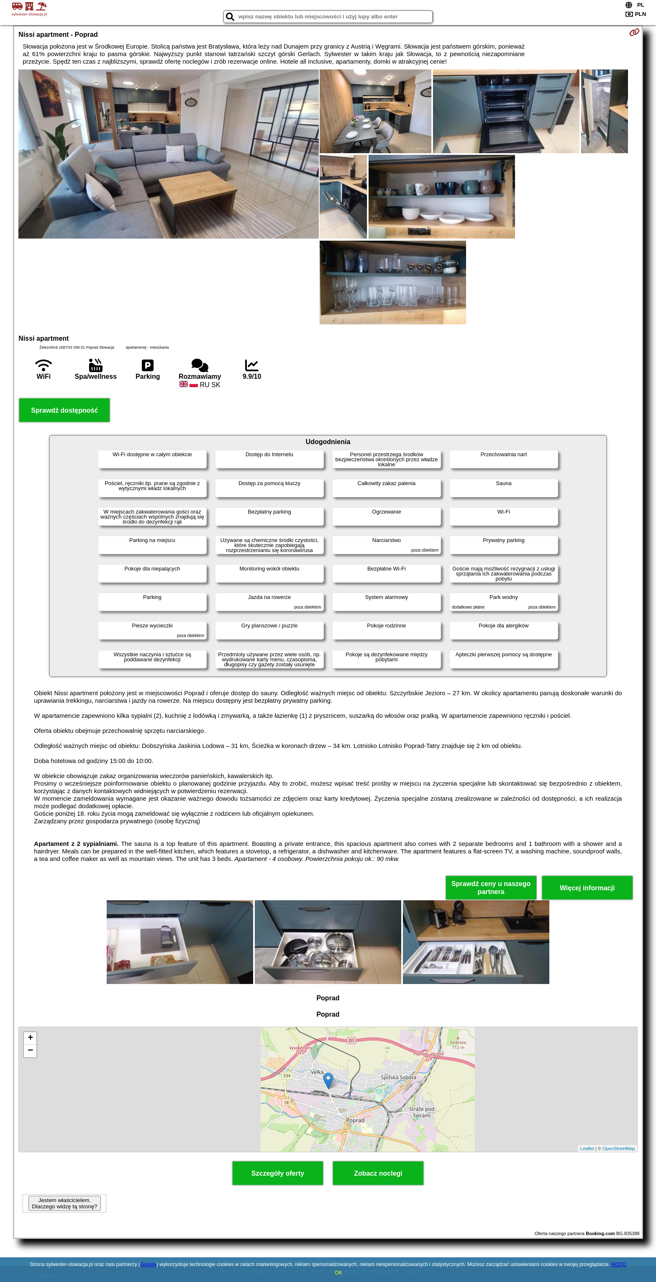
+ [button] (30, 1038)
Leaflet (587, 1148)
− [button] (30, 1051)
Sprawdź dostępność (64, 410)
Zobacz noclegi (378, 1173)
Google (148, 1264)
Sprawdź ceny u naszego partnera (490, 887)
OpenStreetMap (618, 1148)
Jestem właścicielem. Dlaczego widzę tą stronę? (64, 1203)
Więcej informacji (587, 887)
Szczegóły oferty (277, 1173)
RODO (618, 1264)
